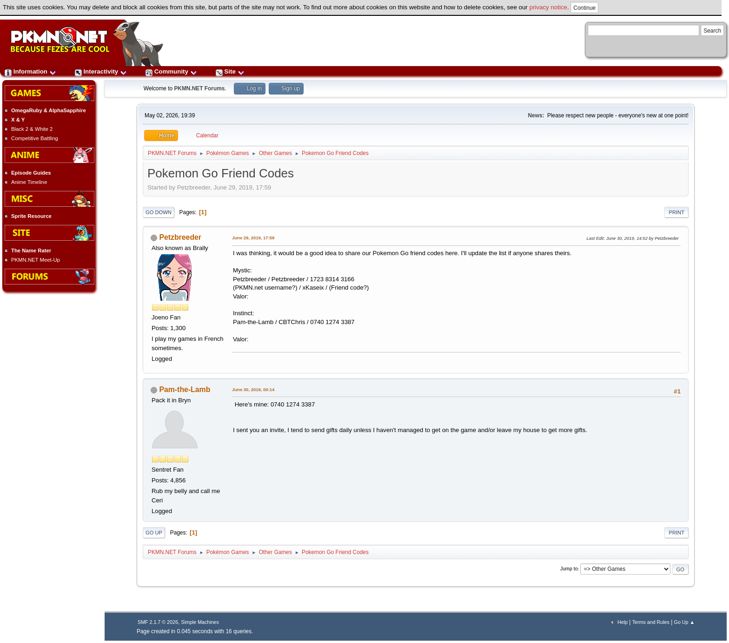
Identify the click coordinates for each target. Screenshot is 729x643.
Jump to (569, 569)
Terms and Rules (650, 622)
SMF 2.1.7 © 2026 (158, 622)
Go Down (159, 212)
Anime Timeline (29, 182)
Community (171, 71)
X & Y (18, 119)
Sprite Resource (31, 216)
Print (676, 212)
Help (622, 622)
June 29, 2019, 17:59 (253, 237)
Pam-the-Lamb (184, 389)
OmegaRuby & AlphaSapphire (48, 110)
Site (230, 71)
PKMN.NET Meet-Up (35, 260)
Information (30, 71)
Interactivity (101, 71)
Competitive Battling (34, 138)
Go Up (154, 532)
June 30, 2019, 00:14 (253, 389)
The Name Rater (31, 250)
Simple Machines (200, 622)
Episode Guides (31, 173)
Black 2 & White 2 (32, 129)
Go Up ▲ (684, 622)
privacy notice (549, 7)
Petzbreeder (180, 237)
